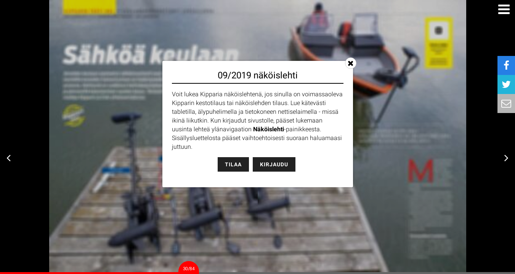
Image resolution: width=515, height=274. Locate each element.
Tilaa (233, 164)
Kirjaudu (274, 164)
